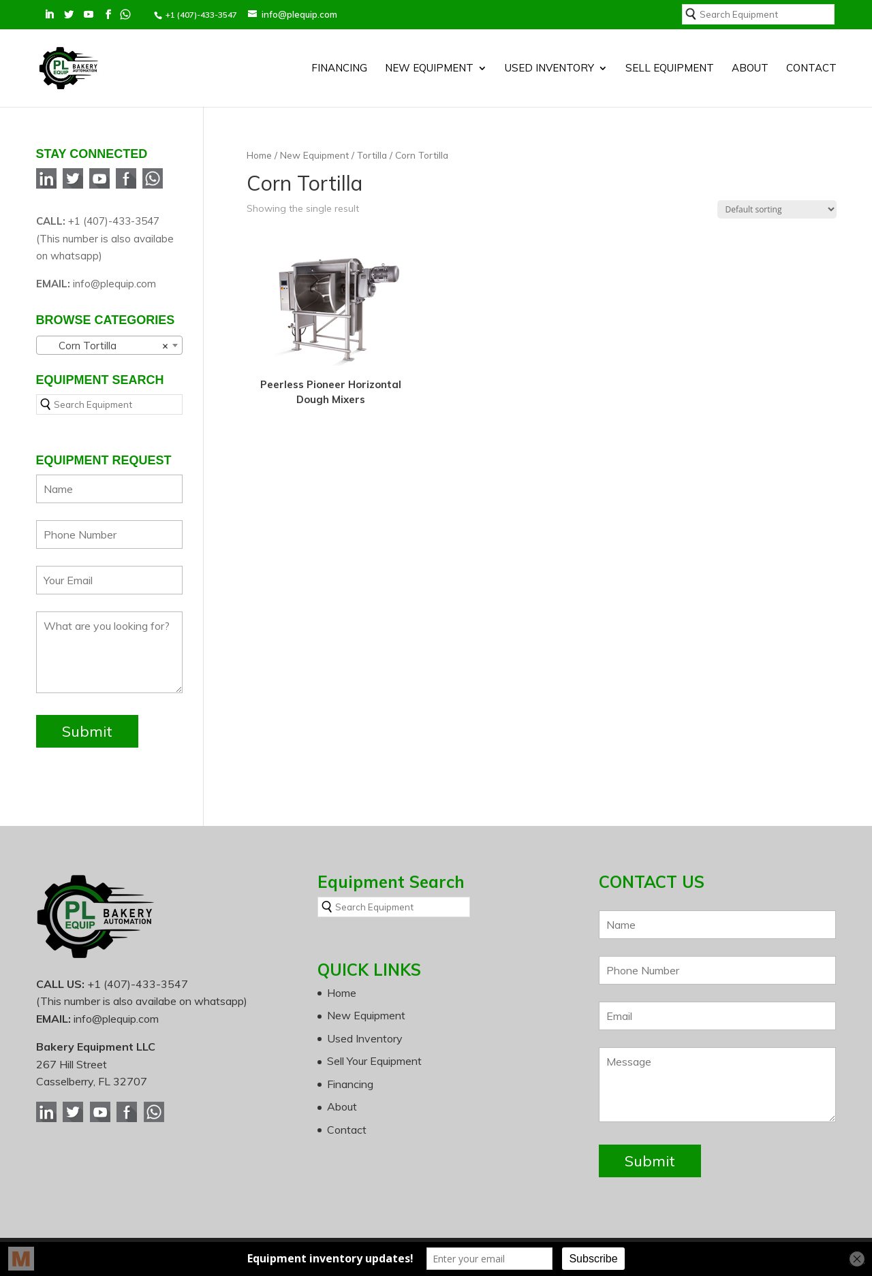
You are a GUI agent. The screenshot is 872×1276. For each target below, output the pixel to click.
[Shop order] (777, 209)
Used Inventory (549, 68)
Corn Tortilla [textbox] (105, 345)
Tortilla (372, 155)
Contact (811, 68)
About (750, 68)
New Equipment (429, 68)
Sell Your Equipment (374, 1061)
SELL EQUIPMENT (669, 68)
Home (259, 155)
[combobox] (109, 345)
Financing (339, 68)
